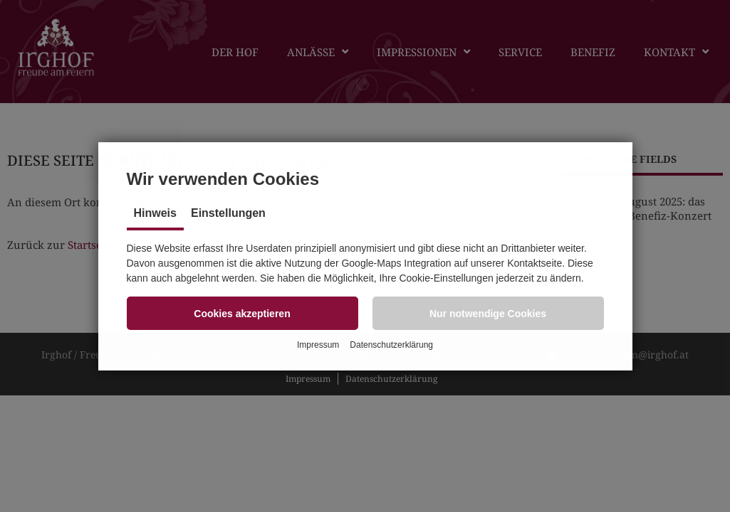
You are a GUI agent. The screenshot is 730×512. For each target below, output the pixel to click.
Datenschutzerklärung (391, 345)
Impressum (318, 345)
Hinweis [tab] (155, 213)
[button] (242, 313)
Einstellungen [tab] (228, 213)
